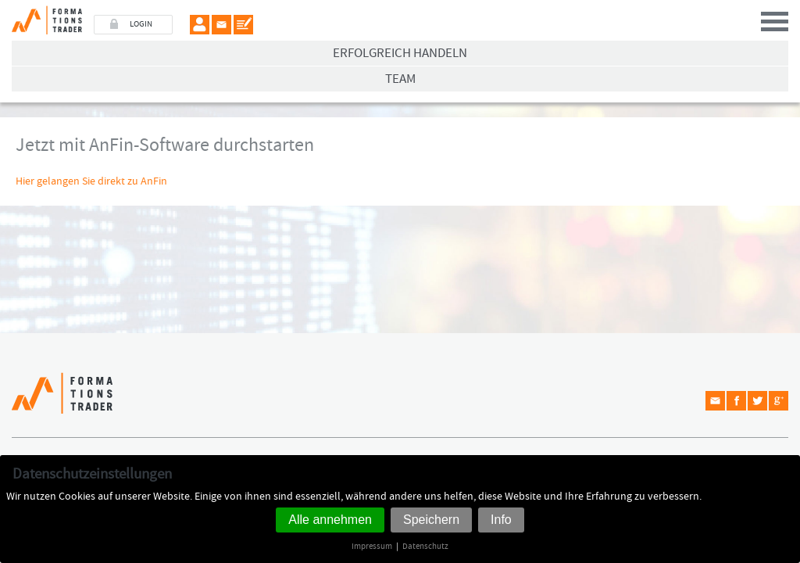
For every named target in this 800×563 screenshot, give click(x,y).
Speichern (431, 519)
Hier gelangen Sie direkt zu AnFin (91, 181)
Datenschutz (425, 546)
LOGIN (141, 24)
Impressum (372, 546)
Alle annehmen (330, 519)
